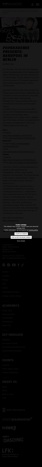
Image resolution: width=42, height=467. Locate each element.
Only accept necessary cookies (21, 237)
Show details (21, 241)
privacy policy (33, 230)
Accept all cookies (21, 234)
